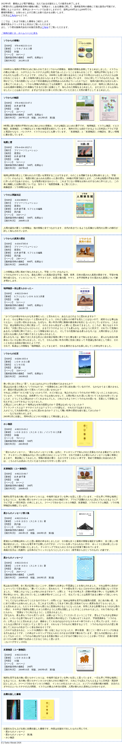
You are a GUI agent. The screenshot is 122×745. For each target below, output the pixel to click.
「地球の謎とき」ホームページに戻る (19, 33)
